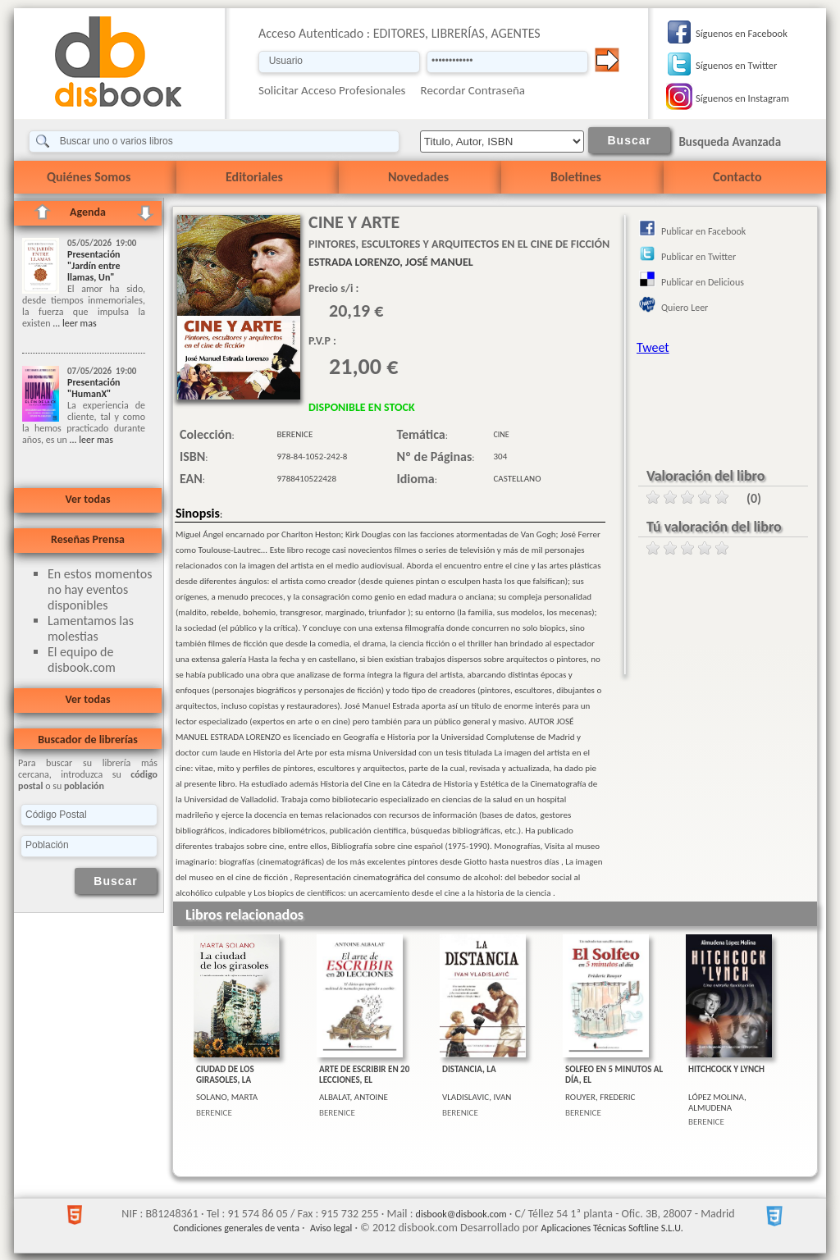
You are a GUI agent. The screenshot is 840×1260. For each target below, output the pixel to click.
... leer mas (73, 323)
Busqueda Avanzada (729, 142)
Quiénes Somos (88, 177)
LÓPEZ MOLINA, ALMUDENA (717, 1102)
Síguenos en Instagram (742, 98)
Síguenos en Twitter (736, 65)
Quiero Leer (684, 307)
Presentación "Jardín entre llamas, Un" (94, 266)
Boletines (575, 177)
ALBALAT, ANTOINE (353, 1097)
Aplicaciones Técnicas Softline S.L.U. (612, 1228)
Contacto (737, 177)
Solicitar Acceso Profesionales (332, 90)
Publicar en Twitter (698, 256)
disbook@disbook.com (461, 1214)
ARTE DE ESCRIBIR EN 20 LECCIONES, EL (364, 1074)
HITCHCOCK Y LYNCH (726, 1069)
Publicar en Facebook (703, 231)
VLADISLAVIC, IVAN (476, 1097)
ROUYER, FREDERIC (600, 1097)
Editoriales (254, 177)
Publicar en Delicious (702, 282)
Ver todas (87, 499)
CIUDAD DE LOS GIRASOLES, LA (225, 1074)
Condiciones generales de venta (236, 1228)
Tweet (653, 347)
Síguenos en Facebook (742, 33)
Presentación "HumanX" (94, 388)
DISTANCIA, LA (469, 1069)
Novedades (418, 177)
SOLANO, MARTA (227, 1097)
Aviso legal (331, 1228)
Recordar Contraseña (473, 90)
